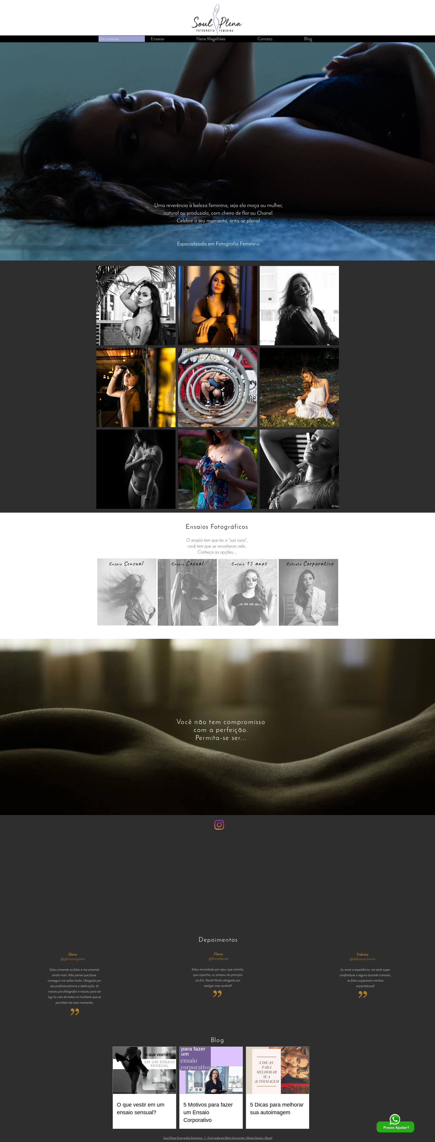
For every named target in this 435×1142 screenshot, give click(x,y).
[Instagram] (219, 825)
